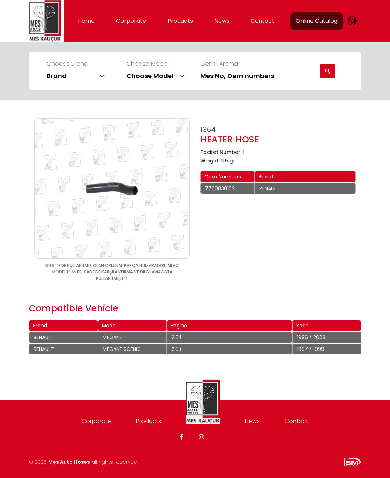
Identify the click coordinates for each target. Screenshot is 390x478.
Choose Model (147, 64)
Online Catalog (317, 21)
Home (86, 21)
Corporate (131, 21)
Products (180, 21)
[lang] (352, 20)
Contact (262, 21)
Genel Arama (219, 64)
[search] (327, 71)
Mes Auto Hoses (69, 462)
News (221, 21)
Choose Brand (67, 64)
